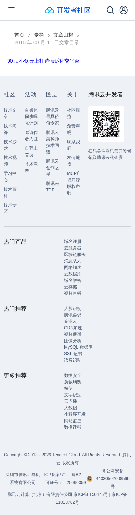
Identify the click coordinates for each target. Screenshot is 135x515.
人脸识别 (72, 308)
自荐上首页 (31, 151)
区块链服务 (75, 254)
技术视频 (10, 161)
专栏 (39, 35)
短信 (68, 388)
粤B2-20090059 (77, 478)
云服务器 (72, 247)
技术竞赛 (31, 167)
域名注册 (72, 241)
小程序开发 (75, 414)
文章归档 (63, 35)
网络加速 (72, 267)
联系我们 (73, 145)
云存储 (70, 286)
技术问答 (10, 129)
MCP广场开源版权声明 (74, 183)
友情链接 (73, 161)
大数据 (70, 407)
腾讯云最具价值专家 (52, 117)
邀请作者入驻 (31, 135)
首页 (19, 35)
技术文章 (10, 113)
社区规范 (73, 113)
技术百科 (10, 192)
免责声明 (73, 129)
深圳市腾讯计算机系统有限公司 (22, 478)
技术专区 (10, 208)
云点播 (70, 401)
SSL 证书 (73, 353)
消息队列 (72, 260)
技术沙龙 (10, 145)
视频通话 (72, 334)
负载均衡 (72, 381)
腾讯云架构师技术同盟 (52, 142)
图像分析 (72, 340)
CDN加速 (73, 327)
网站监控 (72, 420)
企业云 (70, 321)
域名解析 (72, 280)
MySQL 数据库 (78, 347)
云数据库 (72, 273)
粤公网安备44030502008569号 (112, 478)
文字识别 (72, 394)
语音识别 (72, 360)
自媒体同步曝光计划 (31, 117)
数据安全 (72, 375)
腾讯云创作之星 (52, 168)
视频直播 (72, 293)
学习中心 (10, 176)
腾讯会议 (72, 314)
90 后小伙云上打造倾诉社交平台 (43, 61)
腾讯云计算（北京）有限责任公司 (40, 494)
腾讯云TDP (52, 187)
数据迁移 (72, 427)
